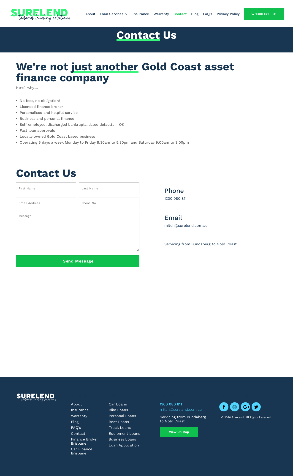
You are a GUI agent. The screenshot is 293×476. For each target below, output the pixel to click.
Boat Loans (119, 422)
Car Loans (118, 404)
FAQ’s (207, 14)
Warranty (161, 14)
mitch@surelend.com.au (181, 409)
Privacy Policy (228, 14)
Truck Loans (120, 427)
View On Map (179, 432)
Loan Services (111, 14)
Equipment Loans (124, 433)
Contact (180, 14)
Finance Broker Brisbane (84, 441)
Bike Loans (118, 410)
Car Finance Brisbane (81, 451)
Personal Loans (122, 416)
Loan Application (124, 445)
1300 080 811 (264, 14)
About (90, 14)
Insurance (141, 14)
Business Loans (122, 439)
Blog (194, 14)
